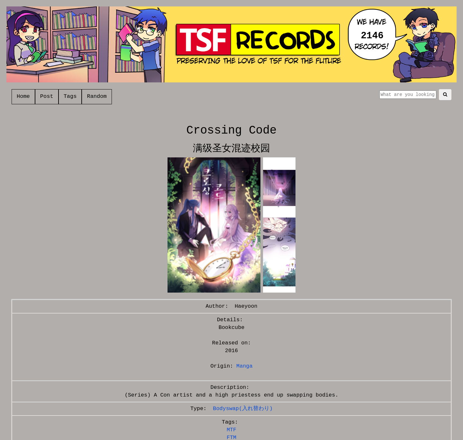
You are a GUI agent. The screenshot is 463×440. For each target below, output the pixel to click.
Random (96, 96)
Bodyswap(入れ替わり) (243, 409)
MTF (231, 430)
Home (23, 96)
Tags (70, 96)
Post (46, 96)
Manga (244, 366)
